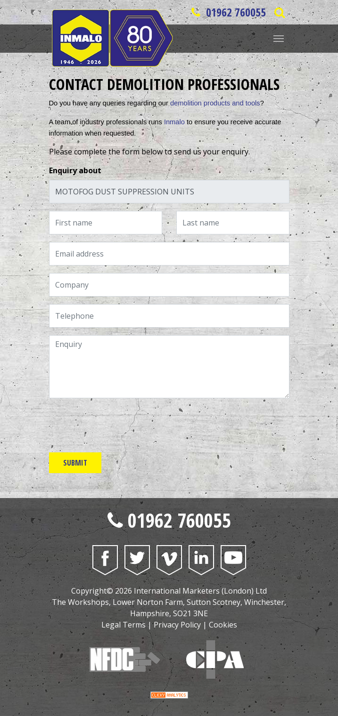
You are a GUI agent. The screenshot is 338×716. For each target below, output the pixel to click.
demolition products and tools (215, 103)
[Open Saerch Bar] (279, 12)
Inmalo (174, 122)
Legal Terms (123, 624)
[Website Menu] (278, 38)
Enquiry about (75, 170)
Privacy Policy (177, 624)
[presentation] (120, 424)
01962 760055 (227, 12)
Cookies (223, 624)
